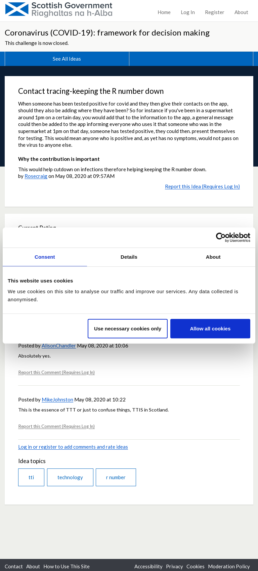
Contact (14, 566)
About (241, 12)
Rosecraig (36, 176)
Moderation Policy (229, 566)
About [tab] (213, 257)
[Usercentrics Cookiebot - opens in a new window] (220, 238)
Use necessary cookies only (127, 328)
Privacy (174, 566)
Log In (188, 12)
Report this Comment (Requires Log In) (56, 372)
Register (214, 12)
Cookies (195, 566)
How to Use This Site (66, 566)
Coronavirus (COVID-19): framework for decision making (107, 32)
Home (164, 12)
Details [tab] (129, 257)
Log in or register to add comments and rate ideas (73, 447)
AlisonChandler (59, 345)
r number (116, 477)
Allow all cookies (210, 328)
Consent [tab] (45, 257)
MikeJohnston (57, 399)
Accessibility (148, 566)
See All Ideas (67, 59)
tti (31, 477)
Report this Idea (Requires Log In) (202, 186)
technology (70, 477)
